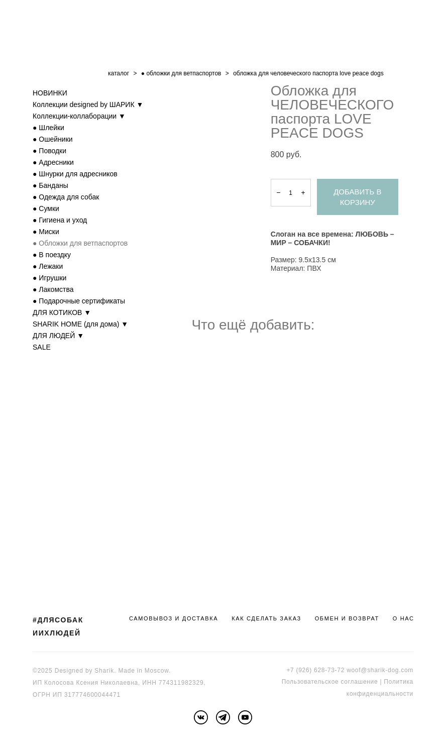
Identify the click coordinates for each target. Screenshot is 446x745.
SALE (42, 347)
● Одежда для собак (66, 197)
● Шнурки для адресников (75, 174)
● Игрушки (49, 278)
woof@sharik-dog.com (380, 670)
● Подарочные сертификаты (79, 301)
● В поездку (52, 255)
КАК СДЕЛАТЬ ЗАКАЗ (266, 618)
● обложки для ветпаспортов (181, 73)
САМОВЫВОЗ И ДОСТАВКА (173, 618)
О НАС (403, 618)
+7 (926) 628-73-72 (315, 670)
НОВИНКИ (50, 93)
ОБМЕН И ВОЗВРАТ (347, 618)
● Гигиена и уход (60, 220)
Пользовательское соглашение (330, 681)
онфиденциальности (381, 693)
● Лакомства (53, 289)
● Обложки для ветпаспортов (80, 243)
